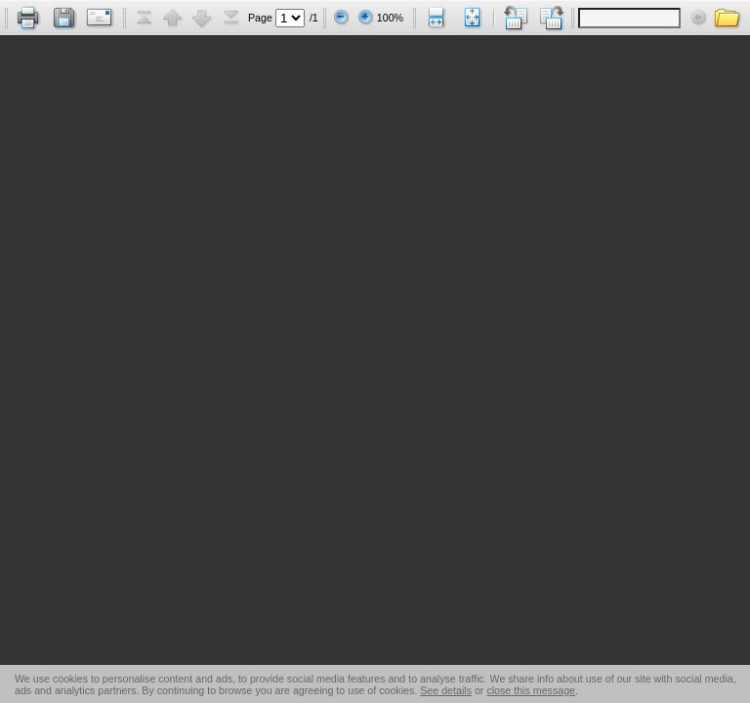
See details (446, 690)
